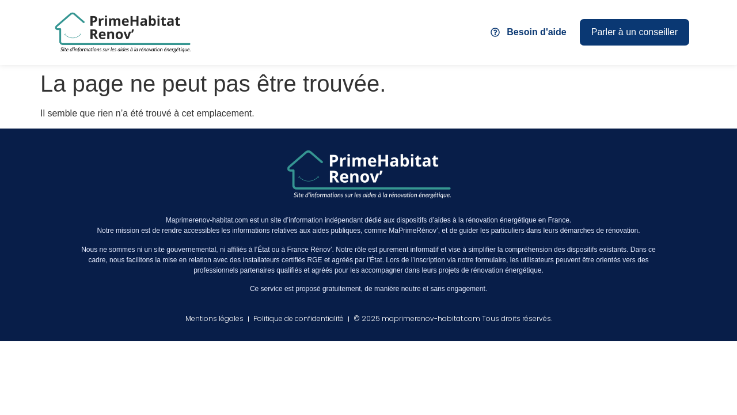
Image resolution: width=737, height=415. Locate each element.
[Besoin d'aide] (495, 32)
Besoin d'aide (536, 32)
